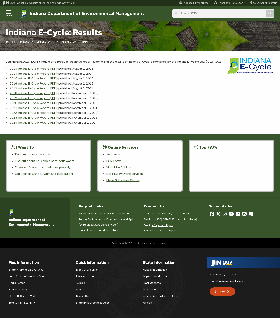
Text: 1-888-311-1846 (22, 302)
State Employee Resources (92, 302)
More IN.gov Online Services (124, 174)
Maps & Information (155, 269)
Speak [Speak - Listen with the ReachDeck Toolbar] (222, 291)
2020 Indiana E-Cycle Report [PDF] (33, 103)
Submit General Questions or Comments (104, 213)
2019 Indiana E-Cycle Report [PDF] (33, 98)
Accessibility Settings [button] (223, 274)
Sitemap (81, 289)
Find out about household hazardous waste (44, 161)
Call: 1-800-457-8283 (22, 296)
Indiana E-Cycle (45, 41)
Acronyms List (116, 154)
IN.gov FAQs (83, 296)
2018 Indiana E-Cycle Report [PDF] (33, 93)
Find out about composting (33, 154)
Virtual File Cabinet (119, 167)
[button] (194, 3)
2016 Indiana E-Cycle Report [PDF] (33, 83)
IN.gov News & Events (156, 276)
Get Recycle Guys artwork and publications (44, 174)
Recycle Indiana (20, 41)
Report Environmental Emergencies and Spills (107, 219)
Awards (147, 302)
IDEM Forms (114, 161)
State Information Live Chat (26, 269)
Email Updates (152, 283)
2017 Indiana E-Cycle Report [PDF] (33, 88)
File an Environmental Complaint (98, 230)
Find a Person (17, 283)
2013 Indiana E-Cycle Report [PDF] (33, 68)
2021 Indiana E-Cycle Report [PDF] (33, 108)
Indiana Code (151, 289)
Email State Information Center (28, 276)
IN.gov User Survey (87, 269)
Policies (80, 283)
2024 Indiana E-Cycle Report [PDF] (33, 122)
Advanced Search (87, 276)
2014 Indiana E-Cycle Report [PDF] (33, 73)
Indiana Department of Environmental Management (84, 13)
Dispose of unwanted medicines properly (43, 167)
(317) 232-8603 (180, 213)
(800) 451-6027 (164, 219)
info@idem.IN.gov (162, 225)
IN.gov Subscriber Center (122, 180)
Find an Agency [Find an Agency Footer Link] (18, 289)
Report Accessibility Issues (226, 281)
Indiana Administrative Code (160, 296)
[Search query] (245, 13)
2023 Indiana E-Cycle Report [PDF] (33, 117)
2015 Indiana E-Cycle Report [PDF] (33, 78)
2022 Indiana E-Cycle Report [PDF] (33, 112)
